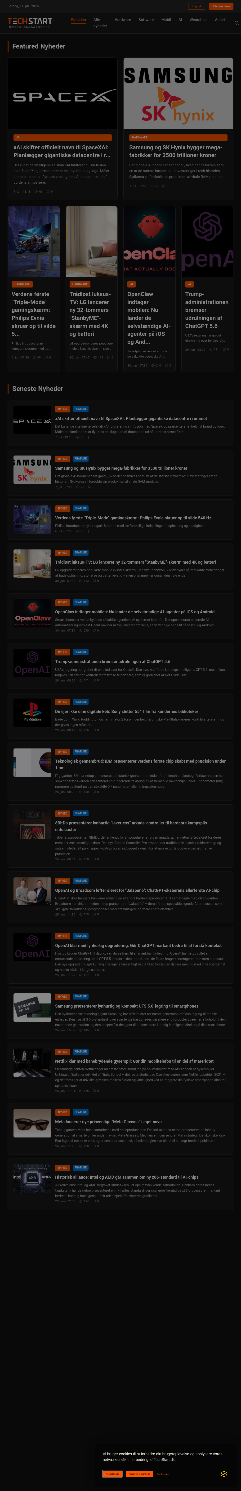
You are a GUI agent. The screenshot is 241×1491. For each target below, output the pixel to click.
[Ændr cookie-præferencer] (163, 1474)
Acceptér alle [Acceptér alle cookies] (112, 1474)
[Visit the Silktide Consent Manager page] (224, 1474)
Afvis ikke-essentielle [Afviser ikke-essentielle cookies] (139, 1474)
